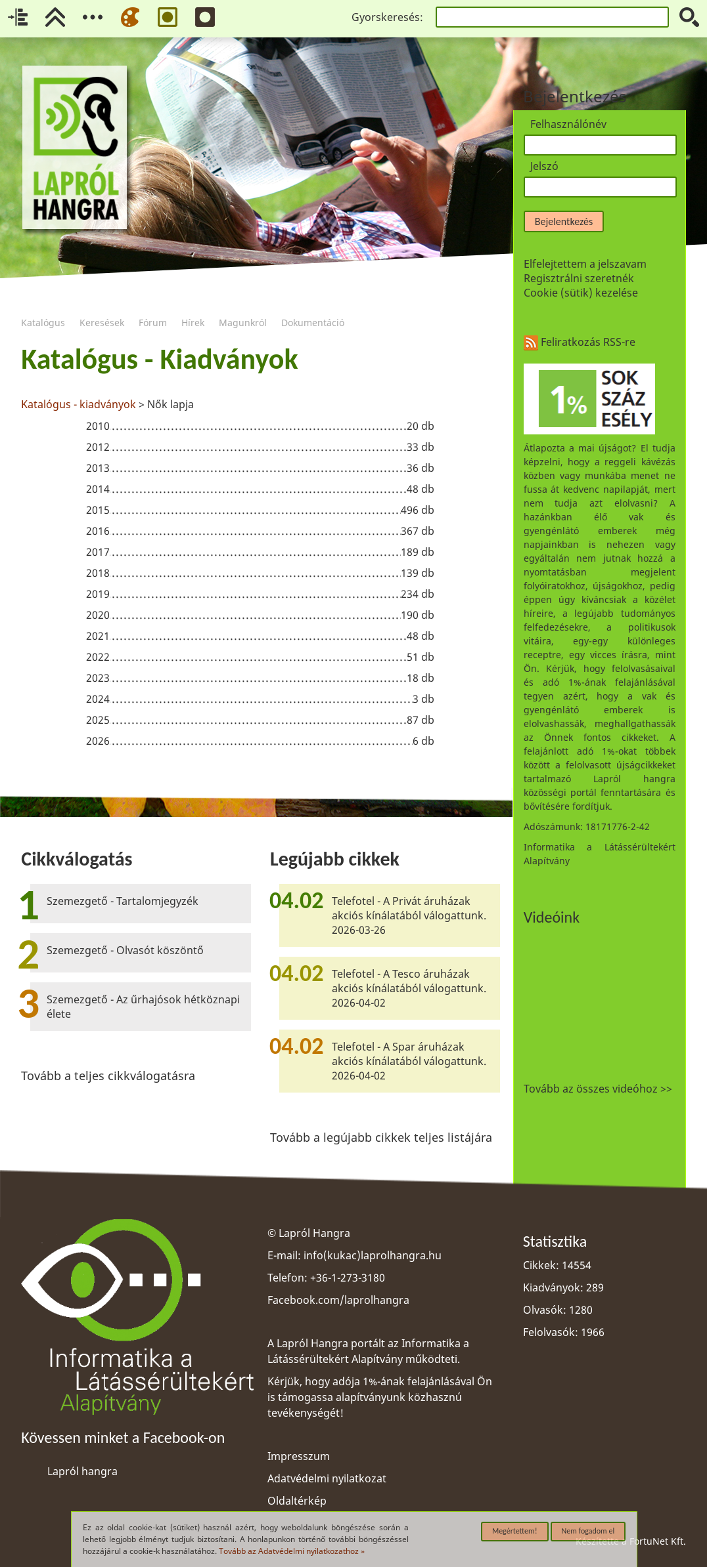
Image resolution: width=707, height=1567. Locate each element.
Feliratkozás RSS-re (579, 342)
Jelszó (544, 166)
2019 (98, 594)
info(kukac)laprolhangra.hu (373, 1255)
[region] (260, 548)
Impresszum (298, 1456)
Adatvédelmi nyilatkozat (326, 1478)
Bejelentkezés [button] (564, 221)
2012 (98, 447)
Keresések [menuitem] (102, 305)
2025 (98, 720)
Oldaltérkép (297, 1501)
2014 (98, 489)
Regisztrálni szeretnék (579, 278)
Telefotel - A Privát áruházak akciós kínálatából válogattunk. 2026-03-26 (409, 915)
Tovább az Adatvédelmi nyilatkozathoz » (292, 1551)
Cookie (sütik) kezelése (581, 292)
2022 (98, 657)
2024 (98, 699)
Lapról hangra (82, 1471)
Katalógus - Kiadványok (159, 359)
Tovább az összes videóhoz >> (598, 1088)
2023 (98, 678)
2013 (98, 468)
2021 (98, 636)
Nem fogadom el (588, 1531)
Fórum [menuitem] (153, 305)
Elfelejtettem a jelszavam (585, 264)
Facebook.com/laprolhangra (338, 1300)
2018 (98, 573)
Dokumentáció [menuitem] (312, 305)
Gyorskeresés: (387, 17)
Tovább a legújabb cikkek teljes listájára (381, 1137)
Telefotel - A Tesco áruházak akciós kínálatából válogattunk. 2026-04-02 (409, 988)
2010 (98, 426)
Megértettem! (514, 1531)
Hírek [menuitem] (192, 305)
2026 (98, 741)
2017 (98, 552)
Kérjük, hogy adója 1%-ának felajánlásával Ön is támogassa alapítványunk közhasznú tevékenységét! (379, 1397)
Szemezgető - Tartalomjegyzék (122, 901)
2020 (98, 615)
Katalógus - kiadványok (78, 404)
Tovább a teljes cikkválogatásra (108, 1075)
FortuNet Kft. (657, 1541)
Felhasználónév (568, 124)
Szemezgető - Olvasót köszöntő (125, 950)
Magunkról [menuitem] (243, 305)
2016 (98, 531)
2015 (98, 510)
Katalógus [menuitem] (43, 305)
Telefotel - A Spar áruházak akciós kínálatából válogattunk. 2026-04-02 (409, 1061)
